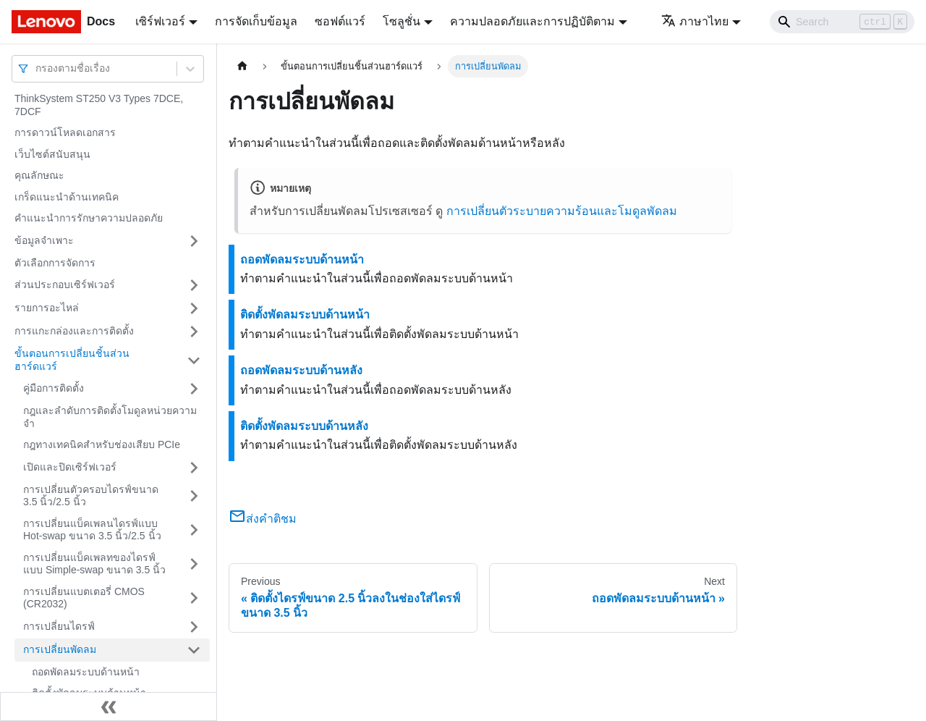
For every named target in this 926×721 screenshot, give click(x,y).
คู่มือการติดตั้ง (53, 388)
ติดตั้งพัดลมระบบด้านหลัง (304, 426)
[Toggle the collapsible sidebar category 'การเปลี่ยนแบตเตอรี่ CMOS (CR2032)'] (194, 598)
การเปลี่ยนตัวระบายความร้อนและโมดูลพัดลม (561, 211)
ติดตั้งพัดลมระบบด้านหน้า (305, 314)
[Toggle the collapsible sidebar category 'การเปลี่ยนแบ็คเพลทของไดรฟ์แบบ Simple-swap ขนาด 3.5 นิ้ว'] (194, 564)
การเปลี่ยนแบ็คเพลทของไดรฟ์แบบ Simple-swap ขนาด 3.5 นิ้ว (94, 564)
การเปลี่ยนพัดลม (59, 649)
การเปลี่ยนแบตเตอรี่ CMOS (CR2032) (84, 598)
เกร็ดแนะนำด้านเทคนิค (66, 197)
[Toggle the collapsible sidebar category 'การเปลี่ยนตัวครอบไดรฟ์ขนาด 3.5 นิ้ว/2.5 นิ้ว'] (194, 496)
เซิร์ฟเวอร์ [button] (160, 21)
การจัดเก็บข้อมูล (256, 21)
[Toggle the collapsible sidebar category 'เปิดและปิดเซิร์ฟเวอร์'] (194, 467)
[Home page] (242, 66)
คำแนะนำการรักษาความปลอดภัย (88, 218)
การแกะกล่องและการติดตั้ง (74, 331)
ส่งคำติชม (263, 519)
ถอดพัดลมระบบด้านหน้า (86, 672)
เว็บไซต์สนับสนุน (52, 154)
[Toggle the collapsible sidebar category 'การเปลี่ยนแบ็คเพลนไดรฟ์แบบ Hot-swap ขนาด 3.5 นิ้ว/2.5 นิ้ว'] (194, 530)
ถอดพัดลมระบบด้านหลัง (301, 370)
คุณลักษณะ (39, 175)
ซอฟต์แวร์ (340, 21)
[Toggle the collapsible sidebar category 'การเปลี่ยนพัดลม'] (194, 650)
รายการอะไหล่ (46, 307)
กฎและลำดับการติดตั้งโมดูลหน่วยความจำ (110, 417)
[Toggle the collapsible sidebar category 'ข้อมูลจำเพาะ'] (194, 241)
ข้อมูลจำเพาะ (44, 240)
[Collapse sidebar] (108, 706)
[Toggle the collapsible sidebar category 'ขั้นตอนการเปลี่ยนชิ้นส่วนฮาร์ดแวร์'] (194, 360)
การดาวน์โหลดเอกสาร (65, 132)
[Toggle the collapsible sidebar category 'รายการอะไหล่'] (194, 308)
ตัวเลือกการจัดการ (54, 263)
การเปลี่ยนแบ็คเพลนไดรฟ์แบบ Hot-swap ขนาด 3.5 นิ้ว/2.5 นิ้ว (92, 530)
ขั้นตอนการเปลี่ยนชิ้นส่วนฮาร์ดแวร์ (71, 359)
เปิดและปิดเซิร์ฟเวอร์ (69, 467)
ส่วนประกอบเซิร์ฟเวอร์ (64, 284)
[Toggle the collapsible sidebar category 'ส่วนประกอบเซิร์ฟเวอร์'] (194, 285)
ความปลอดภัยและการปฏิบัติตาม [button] (532, 21)
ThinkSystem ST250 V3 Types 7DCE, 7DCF (98, 105)
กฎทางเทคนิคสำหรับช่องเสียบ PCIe (101, 444)
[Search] (842, 21)
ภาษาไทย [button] (695, 21)
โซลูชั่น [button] (401, 21)
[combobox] (36, 68)
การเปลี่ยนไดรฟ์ (59, 626)
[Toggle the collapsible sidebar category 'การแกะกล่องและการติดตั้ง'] (194, 331)
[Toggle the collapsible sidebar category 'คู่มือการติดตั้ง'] (194, 388)
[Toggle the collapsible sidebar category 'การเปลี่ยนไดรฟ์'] (194, 626)
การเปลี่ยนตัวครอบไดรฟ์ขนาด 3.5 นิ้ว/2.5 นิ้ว (90, 496)
